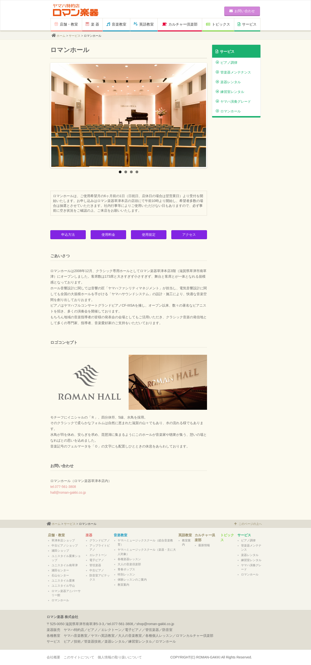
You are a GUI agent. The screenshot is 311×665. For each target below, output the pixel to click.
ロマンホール (228, 111)
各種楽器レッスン (129, 559)
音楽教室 (116, 24)
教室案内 (123, 584)
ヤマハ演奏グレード (233, 101)
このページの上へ (248, 524)
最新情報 (204, 545)
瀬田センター (60, 570)
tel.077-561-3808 (63, 487)
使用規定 (149, 235)
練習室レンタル (230, 92)
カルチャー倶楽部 (180, 24)
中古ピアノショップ (65, 545)
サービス (247, 24)
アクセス (189, 235)
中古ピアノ (96, 570)
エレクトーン (98, 555)
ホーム (61, 35)
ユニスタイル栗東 (63, 580)
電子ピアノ (96, 560)
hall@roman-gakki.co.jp (68, 492)
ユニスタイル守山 (63, 585)
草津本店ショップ (63, 540)
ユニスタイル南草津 (65, 565)
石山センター (60, 575)
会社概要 (53, 657)
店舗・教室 (66, 24)
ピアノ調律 (226, 62)
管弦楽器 (95, 565)
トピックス (218, 24)
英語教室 (144, 24)
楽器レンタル (228, 82)
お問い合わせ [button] (242, 11)
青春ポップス (126, 569)
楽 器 (92, 24)
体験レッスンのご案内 (132, 579)
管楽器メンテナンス (233, 72)
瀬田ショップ (60, 550)
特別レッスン (126, 574)
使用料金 (108, 235)
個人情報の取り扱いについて (120, 657)
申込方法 (68, 235)
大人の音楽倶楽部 (129, 564)
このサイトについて (79, 657)
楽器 (89, 535)
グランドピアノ (99, 540)
